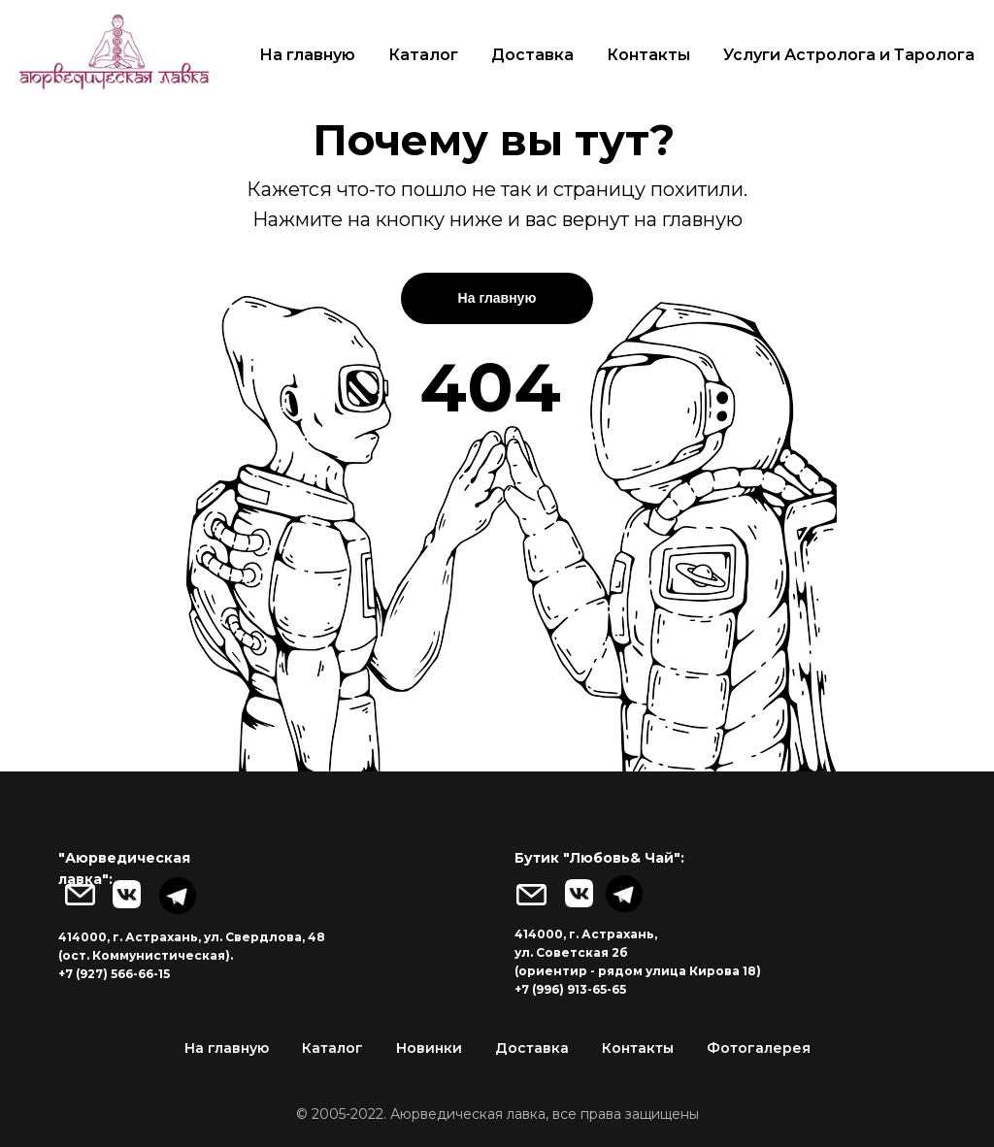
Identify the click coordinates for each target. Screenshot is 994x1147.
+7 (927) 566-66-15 (114, 974)
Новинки (429, 1048)
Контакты (648, 55)
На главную (307, 55)
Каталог (423, 55)
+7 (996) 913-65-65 (570, 989)
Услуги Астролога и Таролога (849, 55)
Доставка (532, 55)
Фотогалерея (759, 1048)
